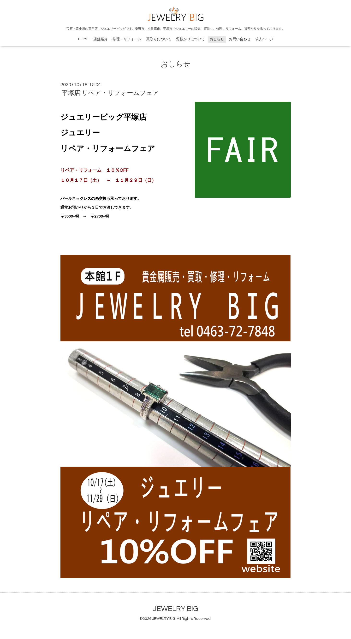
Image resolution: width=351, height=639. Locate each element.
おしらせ (217, 39)
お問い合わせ (239, 39)
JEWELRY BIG (175, 608)
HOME (83, 39)
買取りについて (158, 39)
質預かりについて (190, 39)
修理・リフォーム (127, 39)
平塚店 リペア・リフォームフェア (110, 93)
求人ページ (264, 39)
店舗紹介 (100, 39)
